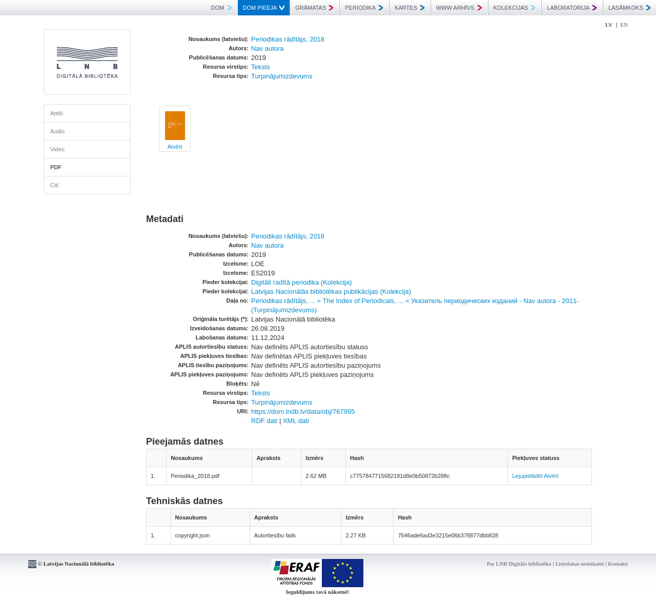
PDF (55, 167)
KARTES (410, 7)
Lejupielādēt (527, 476)
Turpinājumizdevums (281, 76)
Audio (57, 131)
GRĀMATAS (314, 7)
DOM (221, 7)
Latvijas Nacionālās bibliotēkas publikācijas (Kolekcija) (331, 291)
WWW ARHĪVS (459, 7)
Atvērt (175, 147)
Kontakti (618, 563)
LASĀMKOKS (629, 7)
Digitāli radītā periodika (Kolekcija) (301, 282)
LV (608, 25)
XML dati (296, 421)
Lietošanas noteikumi (580, 563)
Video (57, 149)
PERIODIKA (364, 7)
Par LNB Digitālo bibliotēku (519, 563)
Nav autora (267, 48)
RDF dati (264, 421)
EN (624, 25)
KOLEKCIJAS (515, 7)
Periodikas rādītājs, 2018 (287, 39)
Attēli (56, 113)
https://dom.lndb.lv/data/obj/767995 (303, 411)
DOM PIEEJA (264, 7)
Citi (54, 185)
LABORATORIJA (572, 7)
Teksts (260, 67)
